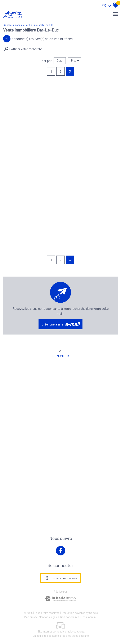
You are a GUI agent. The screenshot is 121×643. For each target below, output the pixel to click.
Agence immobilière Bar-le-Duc (20, 25)
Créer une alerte (60, 324)
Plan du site (31, 617)
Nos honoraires (69, 617)
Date (59, 60)
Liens (83, 617)
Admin (92, 617)
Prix (75, 60)
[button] (23, 49)
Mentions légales (49, 617)
